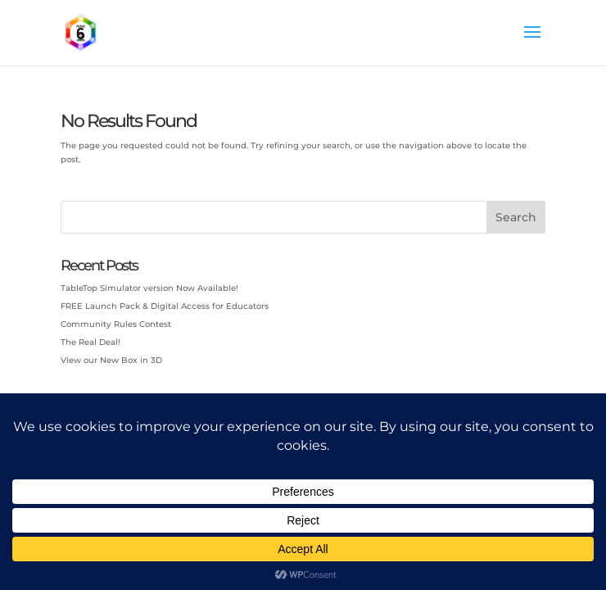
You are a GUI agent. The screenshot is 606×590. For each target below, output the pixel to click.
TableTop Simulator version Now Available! (149, 288)
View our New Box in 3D (111, 360)
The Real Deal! (90, 342)
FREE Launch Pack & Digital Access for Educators (165, 306)
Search (515, 217)
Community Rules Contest (116, 324)
